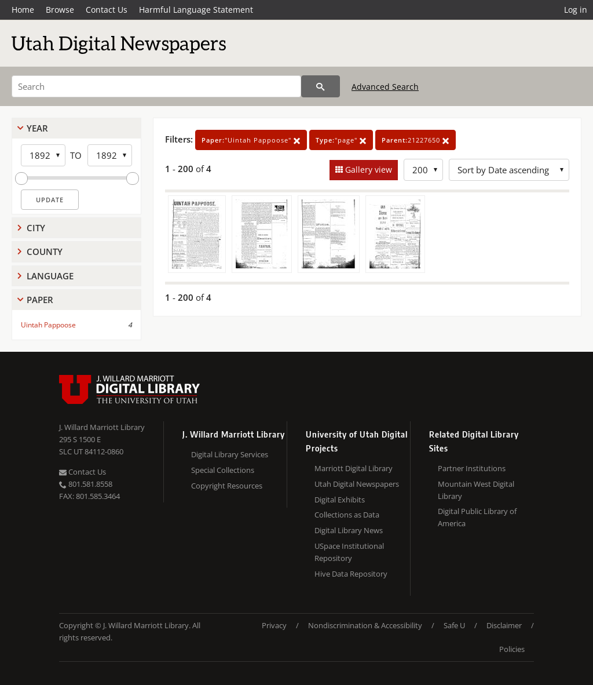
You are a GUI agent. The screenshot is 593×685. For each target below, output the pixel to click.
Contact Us (106, 9)
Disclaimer (504, 625)
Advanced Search (385, 86)
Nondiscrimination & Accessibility (365, 625)
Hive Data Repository (350, 574)
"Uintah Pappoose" (251, 140)
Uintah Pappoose (48, 325)
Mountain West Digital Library (476, 490)
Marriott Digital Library (353, 468)
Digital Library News (348, 530)
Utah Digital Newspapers (356, 484)
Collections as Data (346, 514)
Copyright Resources (226, 485)
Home (23, 9)
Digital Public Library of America (477, 517)
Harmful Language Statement (196, 9)
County (45, 251)
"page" (341, 140)
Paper (40, 299)
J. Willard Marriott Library (102, 427)
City (36, 228)
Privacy (274, 625)
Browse (60, 9)
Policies (512, 649)
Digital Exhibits (339, 499)
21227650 (415, 140)
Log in (575, 9)
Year (37, 128)
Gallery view (367, 169)
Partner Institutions (472, 468)
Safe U (454, 625)
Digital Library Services (229, 454)
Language (50, 276)
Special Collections (222, 470)
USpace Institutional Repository (349, 552)
